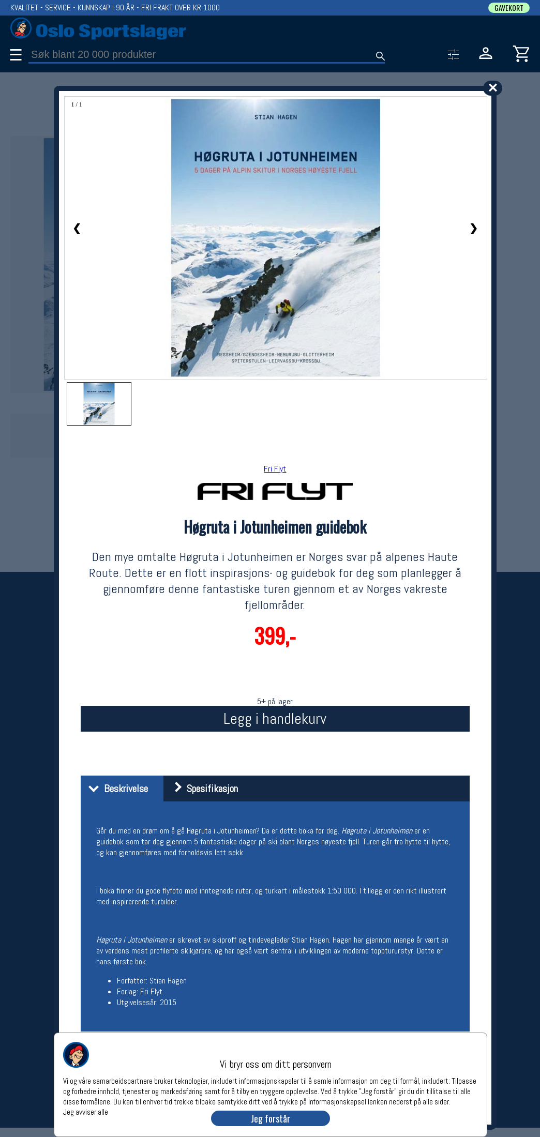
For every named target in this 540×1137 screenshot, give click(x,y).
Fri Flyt (275, 468)
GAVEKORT (508, 8)
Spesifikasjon (202, 788)
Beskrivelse (115, 788)
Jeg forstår (270, 1118)
